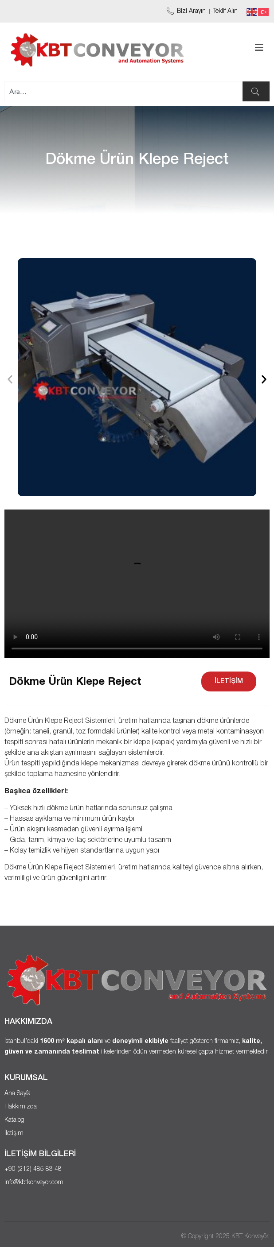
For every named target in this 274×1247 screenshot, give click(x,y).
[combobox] (123, 91)
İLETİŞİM (229, 681)
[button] (10, 379)
